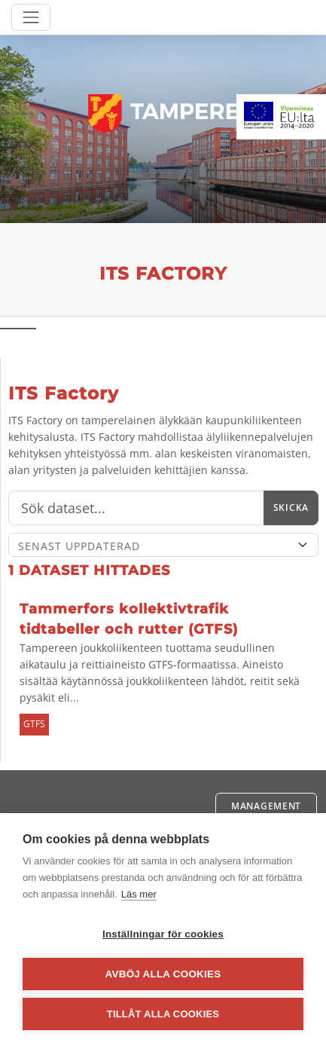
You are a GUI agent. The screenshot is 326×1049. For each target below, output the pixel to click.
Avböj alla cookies (163, 974)
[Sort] (163, 545)
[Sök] (136, 508)
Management (266, 806)
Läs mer (139, 894)
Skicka (291, 507)
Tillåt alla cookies (163, 1014)
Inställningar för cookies (163, 934)
